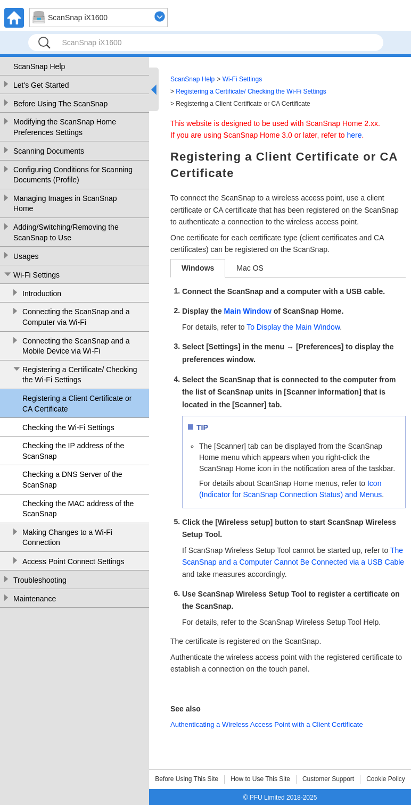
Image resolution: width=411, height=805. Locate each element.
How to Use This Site (260, 779)
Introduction (41, 293)
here (354, 135)
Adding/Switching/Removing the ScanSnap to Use (66, 232)
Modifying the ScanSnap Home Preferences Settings (64, 127)
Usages (25, 256)
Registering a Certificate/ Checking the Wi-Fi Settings (79, 374)
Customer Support (328, 779)
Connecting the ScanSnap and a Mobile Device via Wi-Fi (76, 346)
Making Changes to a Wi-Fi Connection (67, 537)
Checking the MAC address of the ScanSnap (78, 508)
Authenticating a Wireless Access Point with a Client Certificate (266, 724)
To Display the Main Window (293, 327)
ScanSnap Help (39, 66)
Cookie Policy (385, 779)
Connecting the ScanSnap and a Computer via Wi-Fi (76, 316)
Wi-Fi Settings (36, 275)
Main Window (248, 311)
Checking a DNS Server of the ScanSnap (72, 479)
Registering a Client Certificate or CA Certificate (76, 403)
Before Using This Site (186, 779)
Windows (198, 268)
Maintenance (34, 598)
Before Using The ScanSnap (60, 103)
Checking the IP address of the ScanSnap (73, 450)
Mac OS (250, 268)
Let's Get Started (41, 85)
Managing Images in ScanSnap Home (65, 203)
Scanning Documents (48, 151)
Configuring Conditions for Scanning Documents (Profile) (73, 175)
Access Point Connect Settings (73, 561)
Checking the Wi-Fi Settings (68, 427)
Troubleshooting (40, 580)
